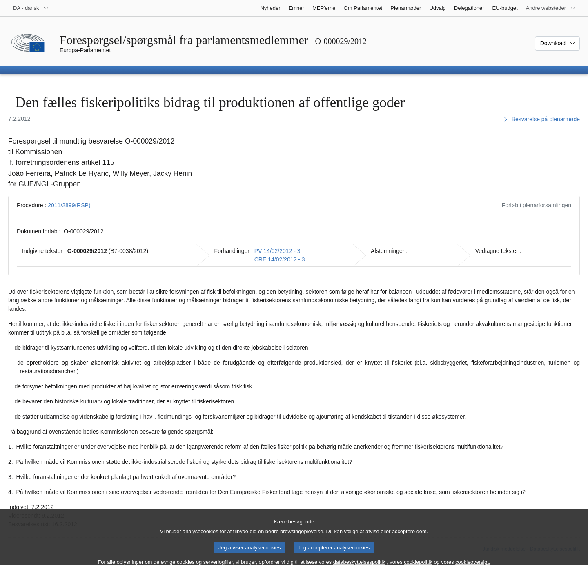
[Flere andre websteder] (551, 8)
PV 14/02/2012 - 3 (277, 251)
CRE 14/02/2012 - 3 (279, 259)
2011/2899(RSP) (69, 205)
